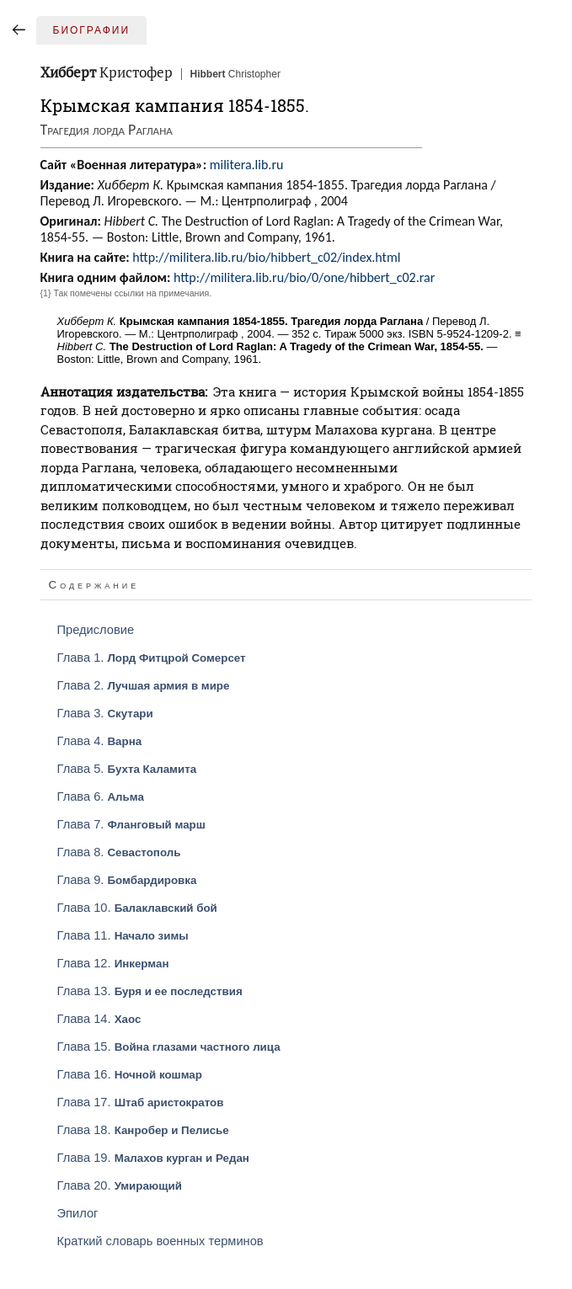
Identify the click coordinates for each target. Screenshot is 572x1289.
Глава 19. (153, 1157)
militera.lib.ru (247, 165)
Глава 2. (143, 685)
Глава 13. (150, 991)
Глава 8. (119, 852)
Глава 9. (127, 880)
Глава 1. (151, 657)
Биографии (92, 30)
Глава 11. (123, 935)
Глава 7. (131, 824)
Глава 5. (127, 768)
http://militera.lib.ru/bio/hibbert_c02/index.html (266, 257)
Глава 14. (99, 1018)
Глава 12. (113, 963)
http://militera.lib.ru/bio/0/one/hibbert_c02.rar (304, 277)
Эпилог (78, 1213)
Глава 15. (169, 1046)
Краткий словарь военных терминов (160, 1241)
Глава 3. (105, 713)
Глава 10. (137, 907)
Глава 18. (143, 1130)
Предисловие (96, 630)
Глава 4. (99, 741)
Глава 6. (100, 796)
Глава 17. (140, 1102)
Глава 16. (129, 1074)
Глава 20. (119, 1185)
